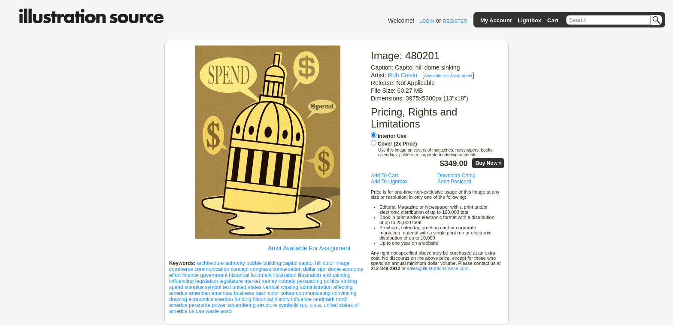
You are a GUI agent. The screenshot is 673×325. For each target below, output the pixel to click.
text (227, 287)
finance (190, 275)
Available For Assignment (448, 75)
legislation (206, 281)
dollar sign (315, 269)
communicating (313, 293)
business (244, 293)
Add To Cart (384, 176)
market (252, 281)
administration (316, 287)
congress (260, 269)
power (219, 305)
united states (246, 287)
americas (222, 293)
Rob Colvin (403, 75)
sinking (349, 281)
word (225, 311)
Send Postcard (454, 182)
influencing (181, 281)
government (213, 275)
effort (175, 275)
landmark (323, 299)
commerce (181, 269)
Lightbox (529, 20)
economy (353, 269)
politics (332, 281)
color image (336, 263)
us (191, 311)
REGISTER (455, 21)
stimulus (194, 287)
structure (267, 305)
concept (239, 269)
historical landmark (250, 275)
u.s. (304, 305)
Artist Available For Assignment (309, 248)
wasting (289, 287)
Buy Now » (489, 163)
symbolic (289, 305)
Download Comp (456, 176)
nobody (287, 281)
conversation (287, 269)
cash (260, 293)
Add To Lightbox (389, 182)
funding (242, 299)
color (273, 293)
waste (212, 311)
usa (200, 311)
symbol (213, 287)
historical (263, 299)
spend (176, 287)
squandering (241, 305)
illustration (285, 275)
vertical (271, 287)
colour (288, 293)
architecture (210, 263)
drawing (178, 299)
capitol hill (310, 263)
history (282, 299)
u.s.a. (316, 305)
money (269, 281)
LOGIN (426, 21)
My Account (496, 20)
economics (200, 299)
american (199, 293)
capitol (289, 263)
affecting (342, 287)
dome (334, 269)
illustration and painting (324, 275)
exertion (224, 299)
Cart (552, 20)
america (178, 293)
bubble (254, 263)
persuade (199, 305)
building (272, 263)
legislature (231, 281)
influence (301, 299)
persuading (309, 281)
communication (211, 269)
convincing (344, 293)
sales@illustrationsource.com (437, 268)
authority (235, 263)
